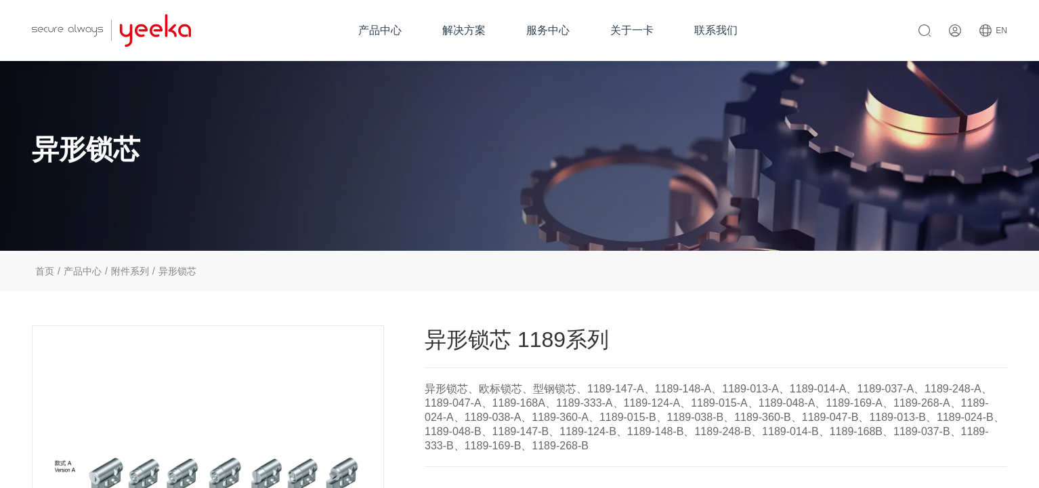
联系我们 (716, 30)
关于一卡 (632, 30)
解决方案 (464, 30)
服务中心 (548, 30)
